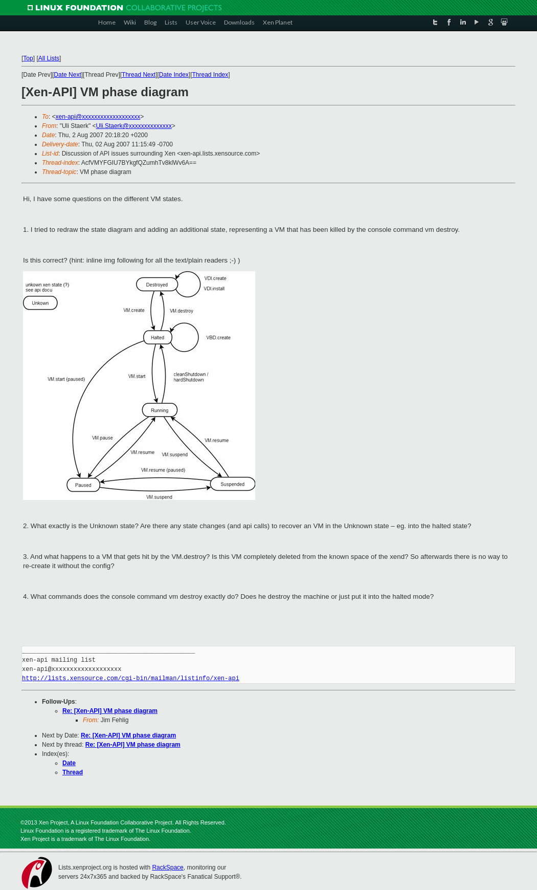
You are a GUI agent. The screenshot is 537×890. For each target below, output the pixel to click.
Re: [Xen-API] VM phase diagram (110, 710)
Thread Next (138, 74)
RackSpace (167, 867)
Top (28, 58)
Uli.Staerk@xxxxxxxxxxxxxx (134, 125)
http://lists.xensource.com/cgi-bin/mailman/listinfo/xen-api (130, 678)
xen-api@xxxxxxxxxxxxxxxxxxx (98, 116)
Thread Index (210, 74)
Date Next (67, 74)
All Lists (48, 58)
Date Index (174, 74)
